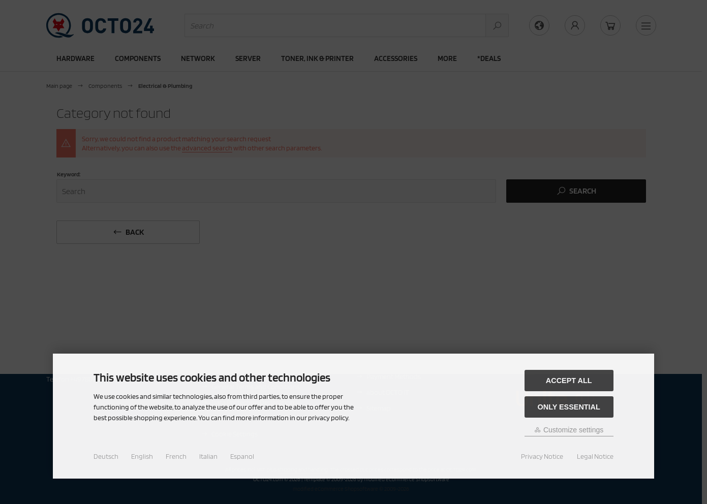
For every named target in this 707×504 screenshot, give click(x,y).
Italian (208, 456)
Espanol (242, 456)
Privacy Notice (542, 456)
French (176, 456)
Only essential (569, 407)
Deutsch (106, 456)
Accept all (569, 380)
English (142, 456)
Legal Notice (595, 456)
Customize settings (568, 430)
